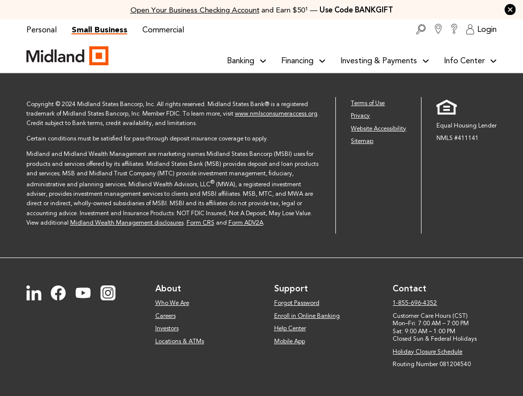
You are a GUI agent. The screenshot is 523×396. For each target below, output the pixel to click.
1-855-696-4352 (415, 302)
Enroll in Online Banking (307, 315)
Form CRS (200, 222)
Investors (167, 328)
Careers (165, 315)
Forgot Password (296, 302)
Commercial (163, 29)
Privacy (360, 115)
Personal (41, 29)
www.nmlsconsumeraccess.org (276, 113)
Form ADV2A (245, 222)
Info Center (470, 60)
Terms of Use (368, 103)
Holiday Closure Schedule (427, 351)
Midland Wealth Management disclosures (127, 222)
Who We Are (172, 302)
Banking (246, 60)
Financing (303, 60)
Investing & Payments (384, 60)
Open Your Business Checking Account (194, 9)
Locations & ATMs (179, 341)
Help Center (290, 328)
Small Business (99, 29)
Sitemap (362, 140)
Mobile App (289, 341)
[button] (510, 9)
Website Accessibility (378, 128)
